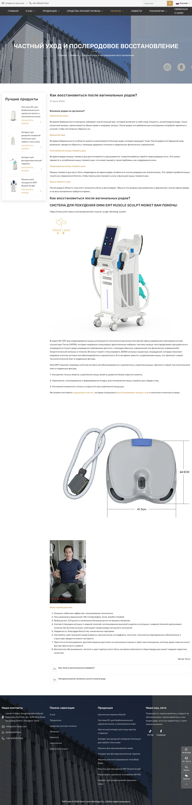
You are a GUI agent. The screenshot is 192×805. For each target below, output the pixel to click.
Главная (13, 11)
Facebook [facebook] (161, 733)
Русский (182, 3)
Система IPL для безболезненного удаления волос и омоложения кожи (117, 722)
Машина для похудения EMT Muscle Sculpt (29, 182)
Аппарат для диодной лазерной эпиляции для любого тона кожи (119, 741)
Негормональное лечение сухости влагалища (81, 678)
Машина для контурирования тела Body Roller (118, 761)
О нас (29, 11)
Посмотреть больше (27, 121)
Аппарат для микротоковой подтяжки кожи (117, 782)
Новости (136, 11)
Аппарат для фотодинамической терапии (31, 160)
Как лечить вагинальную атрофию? (76, 668)
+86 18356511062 (40, 3)
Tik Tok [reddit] (150, 733)
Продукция (50, 11)
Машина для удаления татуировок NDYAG (119, 774)
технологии (156, 11)
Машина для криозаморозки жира (115, 748)
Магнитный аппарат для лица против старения (117, 731)
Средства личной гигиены (83, 11)
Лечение (115, 11)
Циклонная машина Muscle (112, 714)
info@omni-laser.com (14, 3)
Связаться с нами (181, 11)
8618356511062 (13, 732)
